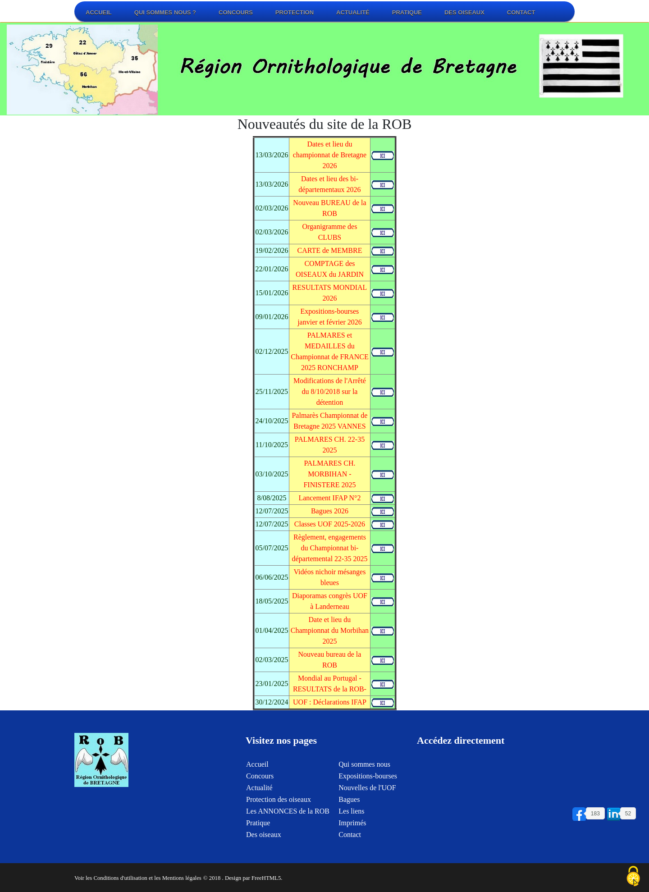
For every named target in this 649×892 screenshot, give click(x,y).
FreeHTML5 (266, 878)
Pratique (407, 12)
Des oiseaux (464, 12)
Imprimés (352, 829)
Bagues (349, 805)
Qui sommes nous (364, 770)
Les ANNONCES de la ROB (287, 817)
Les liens (351, 817)
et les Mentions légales (175, 878)
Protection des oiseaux (278, 805)
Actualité (353, 12)
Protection (294, 12)
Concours (236, 12)
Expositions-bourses (367, 782)
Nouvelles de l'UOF (367, 793)
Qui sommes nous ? (165, 12)
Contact (521, 12)
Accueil (99, 12)
